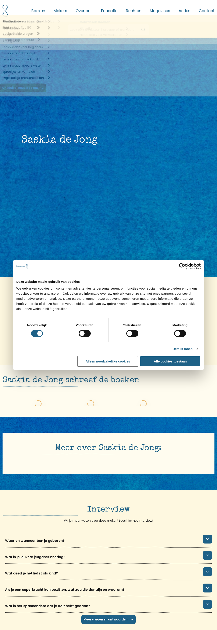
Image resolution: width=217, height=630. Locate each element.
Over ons (84, 10)
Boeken (38, 10)
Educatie (109, 10)
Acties (184, 10)
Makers (60, 10)
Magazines (160, 10)
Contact (206, 10)
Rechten (133, 10)
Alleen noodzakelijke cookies (108, 361)
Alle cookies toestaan (170, 361)
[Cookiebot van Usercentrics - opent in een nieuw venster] (182, 266)
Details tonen (182, 349)
